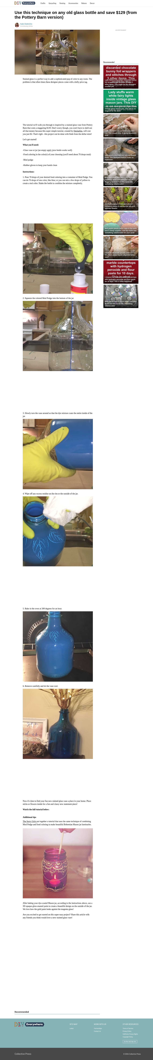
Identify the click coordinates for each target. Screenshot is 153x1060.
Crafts (43, 3)
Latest (71, 1028)
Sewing (62, 3)
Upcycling (52, 3)
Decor (92, 3)
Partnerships (98, 1028)
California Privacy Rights (130, 1034)
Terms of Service (128, 1028)
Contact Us (97, 1031)
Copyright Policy (128, 1037)
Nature (84, 3)
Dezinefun (78, 131)
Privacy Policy (127, 1031)
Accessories (73, 3)
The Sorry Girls (29, 821)
